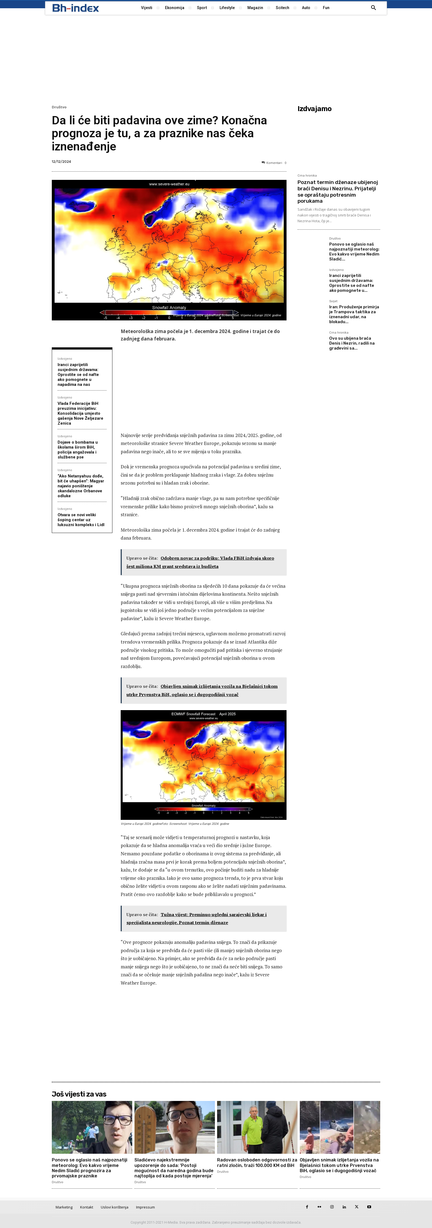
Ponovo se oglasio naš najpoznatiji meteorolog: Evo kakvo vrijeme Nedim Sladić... (354, 252)
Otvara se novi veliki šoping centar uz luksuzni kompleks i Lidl (81, 519)
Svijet (333, 301)
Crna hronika (307, 175)
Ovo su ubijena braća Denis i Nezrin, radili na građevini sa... (352, 343)
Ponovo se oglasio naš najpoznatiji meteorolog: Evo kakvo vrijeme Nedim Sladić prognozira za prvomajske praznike (89, 1167)
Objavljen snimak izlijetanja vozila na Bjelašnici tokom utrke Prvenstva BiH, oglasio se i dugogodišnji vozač (339, 1165)
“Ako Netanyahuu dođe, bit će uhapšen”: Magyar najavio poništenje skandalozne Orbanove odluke (81, 486)
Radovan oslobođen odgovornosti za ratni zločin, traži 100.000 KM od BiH (257, 1162)
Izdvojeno (65, 358)
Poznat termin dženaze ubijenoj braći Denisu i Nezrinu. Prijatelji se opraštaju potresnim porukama (338, 191)
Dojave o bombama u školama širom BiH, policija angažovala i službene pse (78, 450)
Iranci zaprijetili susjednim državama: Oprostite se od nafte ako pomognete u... (351, 283)
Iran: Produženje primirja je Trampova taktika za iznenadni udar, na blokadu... (354, 314)
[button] (373, 8)
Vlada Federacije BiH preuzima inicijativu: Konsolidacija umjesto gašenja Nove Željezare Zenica (80, 413)
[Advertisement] (216, 59)
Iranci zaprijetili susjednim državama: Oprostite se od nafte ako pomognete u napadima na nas (78, 374)
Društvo (59, 107)
